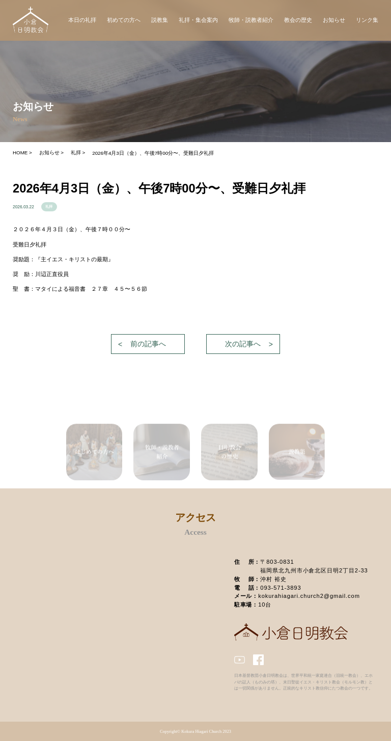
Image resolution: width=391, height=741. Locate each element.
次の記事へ (243, 344)
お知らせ (334, 20)
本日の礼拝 (82, 20)
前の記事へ (148, 344)
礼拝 (48, 207)
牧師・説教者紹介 (251, 20)
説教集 (159, 20)
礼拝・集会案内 (198, 20)
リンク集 (367, 20)
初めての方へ (124, 20)
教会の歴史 (298, 20)
